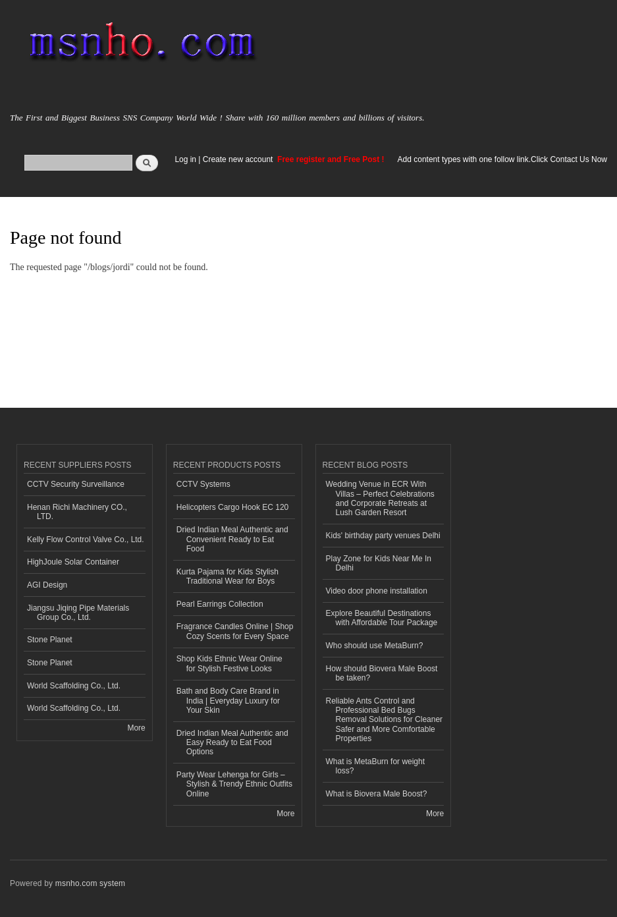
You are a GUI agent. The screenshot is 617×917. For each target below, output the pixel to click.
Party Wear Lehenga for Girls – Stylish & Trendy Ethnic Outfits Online (234, 784)
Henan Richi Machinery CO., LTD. (77, 512)
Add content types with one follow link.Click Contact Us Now (502, 159)
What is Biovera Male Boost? (376, 793)
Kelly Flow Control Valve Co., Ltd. (85, 539)
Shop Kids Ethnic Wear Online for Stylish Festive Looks (229, 663)
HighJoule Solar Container (73, 562)
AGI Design (47, 585)
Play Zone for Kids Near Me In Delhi (379, 563)
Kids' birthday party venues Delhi (383, 535)
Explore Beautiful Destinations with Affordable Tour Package (382, 618)
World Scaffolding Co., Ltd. (74, 685)
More (136, 728)
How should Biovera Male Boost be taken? (382, 673)
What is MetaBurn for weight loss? (375, 766)
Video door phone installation (376, 591)
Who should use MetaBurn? (374, 645)
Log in (185, 159)
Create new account (239, 159)
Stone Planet (49, 639)
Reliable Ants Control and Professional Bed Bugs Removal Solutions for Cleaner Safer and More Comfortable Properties (384, 720)
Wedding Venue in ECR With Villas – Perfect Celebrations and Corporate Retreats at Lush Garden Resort (380, 498)
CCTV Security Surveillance (75, 484)
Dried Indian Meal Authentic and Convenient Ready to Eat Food (232, 539)
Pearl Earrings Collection (219, 604)
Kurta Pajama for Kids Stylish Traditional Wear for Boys (227, 576)
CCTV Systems (203, 484)
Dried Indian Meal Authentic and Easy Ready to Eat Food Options (232, 743)
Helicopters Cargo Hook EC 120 (232, 507)
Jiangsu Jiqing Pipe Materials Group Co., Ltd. (78, 612)
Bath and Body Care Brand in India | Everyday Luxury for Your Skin (228, 700)
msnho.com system (90, 883)
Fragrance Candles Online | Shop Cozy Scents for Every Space (235, 631)
